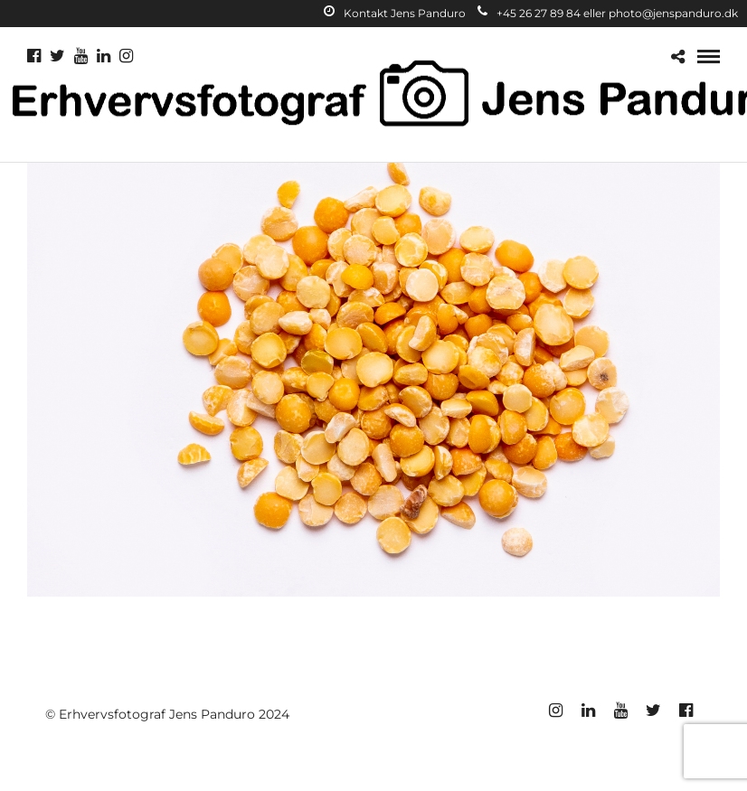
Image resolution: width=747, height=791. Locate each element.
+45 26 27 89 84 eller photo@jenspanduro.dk (608, 13)
